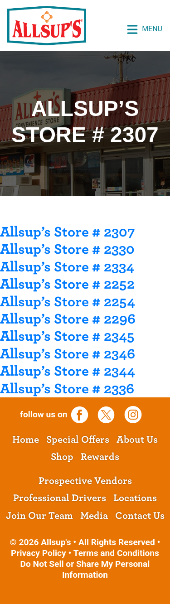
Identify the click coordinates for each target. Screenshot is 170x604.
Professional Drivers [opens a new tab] (59, 498)
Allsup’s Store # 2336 (67, 389)
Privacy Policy (38, 553)
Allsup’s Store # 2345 (67, 336)
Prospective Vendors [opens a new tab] (85, 481)
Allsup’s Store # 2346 (67, 354)
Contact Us (140, 516)
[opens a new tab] (82, 414)
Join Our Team (39, 516)
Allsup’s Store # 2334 (67, 267)
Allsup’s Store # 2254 (67, 302)
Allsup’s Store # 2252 (67, 284)
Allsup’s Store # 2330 (67, 249)
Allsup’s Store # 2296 (68, 319)
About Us (137, 440)
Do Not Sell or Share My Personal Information (85, 569)
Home (25, 440)
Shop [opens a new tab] (62, 457)
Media (94, 516)
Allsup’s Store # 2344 (67, 371)
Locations (135, 498)
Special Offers (77, 440)
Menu (144, 29)
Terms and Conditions (116, 553)
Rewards (100, 457)
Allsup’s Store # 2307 (67, 232)
